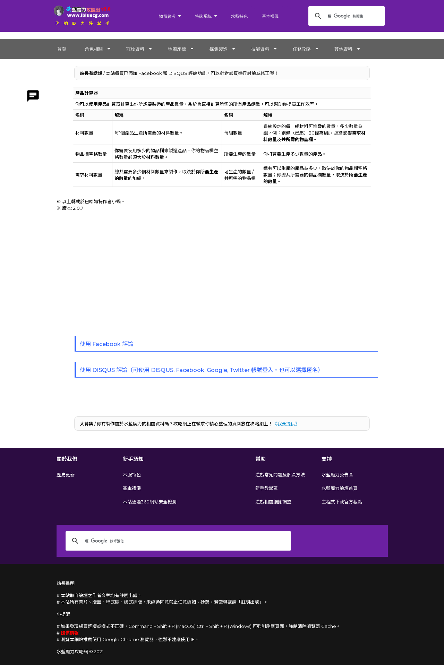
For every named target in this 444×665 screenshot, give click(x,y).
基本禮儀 (270, 16)
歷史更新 (66, 474)
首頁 (61, 49)
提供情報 (70, 633)
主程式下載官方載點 (342, 501)
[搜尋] (345, 16)
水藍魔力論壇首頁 (340, 488)
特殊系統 (203, 16)
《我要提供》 (286, 423)
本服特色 (132, 474)
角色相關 (94, 49)
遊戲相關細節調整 (273, 501)
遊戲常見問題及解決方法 (280, 474)
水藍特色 (239, 16)
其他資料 (343, 49)
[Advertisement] (222, 270)
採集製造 (219, 49)
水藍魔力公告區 (337, 474)
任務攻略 (302, 49)
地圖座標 (177, 49)
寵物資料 (135, 49)
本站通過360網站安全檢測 (150, 501)
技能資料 (260, 49)
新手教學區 (266, 488)
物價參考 (167, 16)
